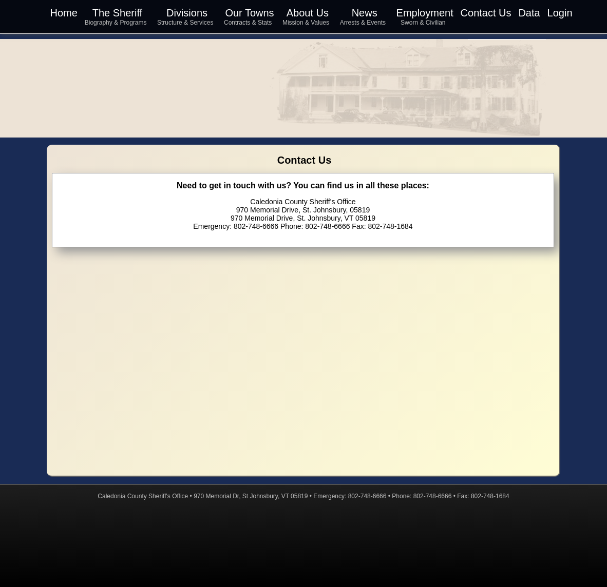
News (364, 12)
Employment (424, 12)
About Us (308, 12)
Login (560, 12)
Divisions (186, 12)
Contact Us (486, 12)
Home (64, 12)
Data (529, 12)
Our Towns (249, 12)
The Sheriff (117, 12)
